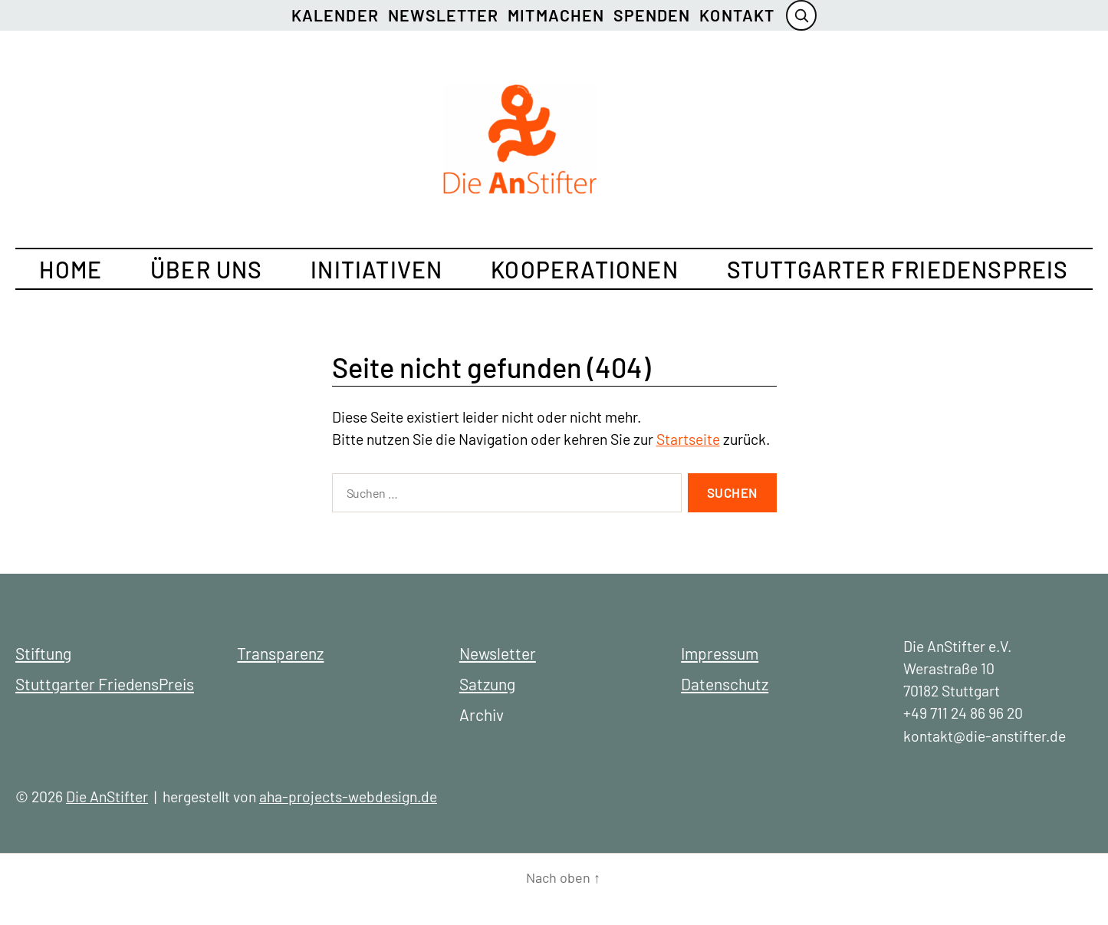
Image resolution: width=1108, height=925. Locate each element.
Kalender (335, 15)
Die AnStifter (107, 796)
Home (70, 269)
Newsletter (443, 15)
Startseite (688, 439)
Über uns (206, 269)
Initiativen (376, 269)
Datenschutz (724, 683)
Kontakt (736, 15)
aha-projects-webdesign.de (348, 796)
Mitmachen (556, 15)
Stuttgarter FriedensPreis (898, 269)
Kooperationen (585, 269)
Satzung (487, 683)
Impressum (719, 653)
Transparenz (280, 653)
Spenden (651, 15)
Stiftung (43, 653)
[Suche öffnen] (801, 15)
